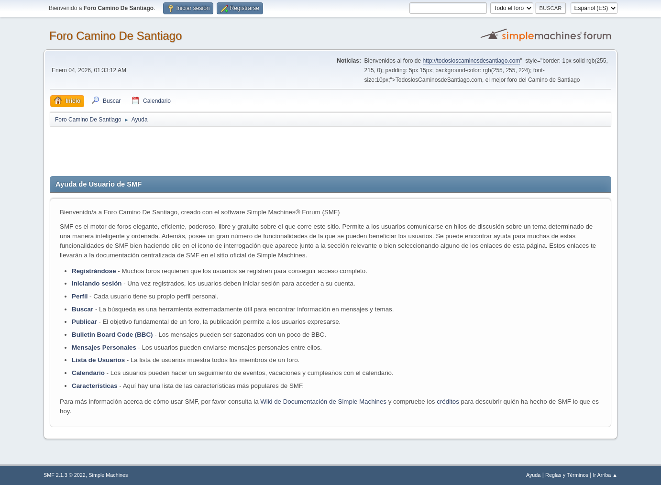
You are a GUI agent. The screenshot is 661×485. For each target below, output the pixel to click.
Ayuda (533, 475)
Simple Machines (108, 475)
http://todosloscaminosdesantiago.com (471, 60)
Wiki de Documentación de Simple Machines (323, 401)
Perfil (80, 296)
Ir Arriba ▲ (605, 475)
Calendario (88, 372)
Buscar (82, 309)
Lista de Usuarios (98, 360)
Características (95, 385)
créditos (448, 401)
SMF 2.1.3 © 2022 (65, 475)
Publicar (84, 321)
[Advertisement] (218, 149)
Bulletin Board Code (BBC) (113, 334)
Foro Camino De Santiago (115, 35)
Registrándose (94, 271)
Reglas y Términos (566, 475)
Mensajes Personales (104, 347)
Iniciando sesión (96, 283)
